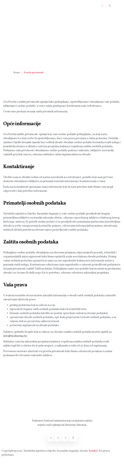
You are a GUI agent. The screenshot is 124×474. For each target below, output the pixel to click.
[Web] (73, 437)
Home (16, 72)
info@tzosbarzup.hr (15, 336)
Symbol (93, 451)
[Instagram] (58, 437)
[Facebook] (51, 437)
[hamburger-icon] (102, 5)
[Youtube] (65, 437)
